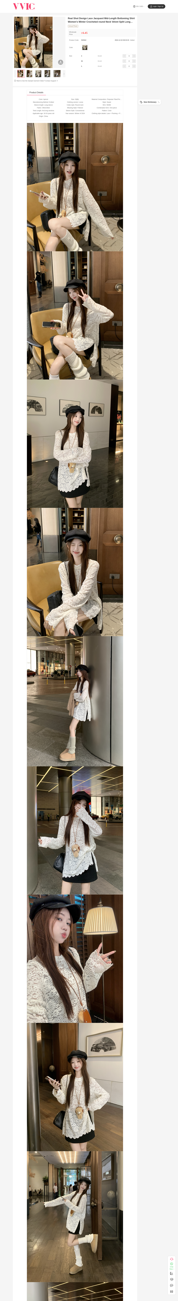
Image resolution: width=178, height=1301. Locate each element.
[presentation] (15, 73)
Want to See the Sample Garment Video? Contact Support (37, 81)
